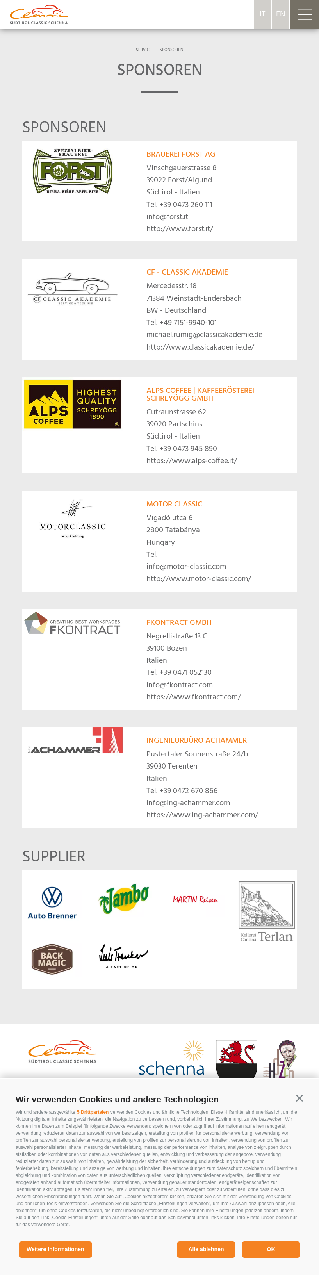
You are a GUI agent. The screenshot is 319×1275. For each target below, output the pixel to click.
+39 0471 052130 (185, 673)
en (280, 14)
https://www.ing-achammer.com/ (202, 815)
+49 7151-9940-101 (188, 323)
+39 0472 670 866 (188, 791)
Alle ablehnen (206, 1249)
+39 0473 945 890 (188, 449)
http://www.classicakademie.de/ (200, 347)
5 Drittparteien (93, 1112)
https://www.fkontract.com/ (193, 697)
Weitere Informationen (55, 1249)
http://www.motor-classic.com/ (198, 579)
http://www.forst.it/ (179, 229)
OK (271, 1249)
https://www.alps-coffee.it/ (191, 461)
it (263, 14)
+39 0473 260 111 (185, 205)
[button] (299, 1098)
